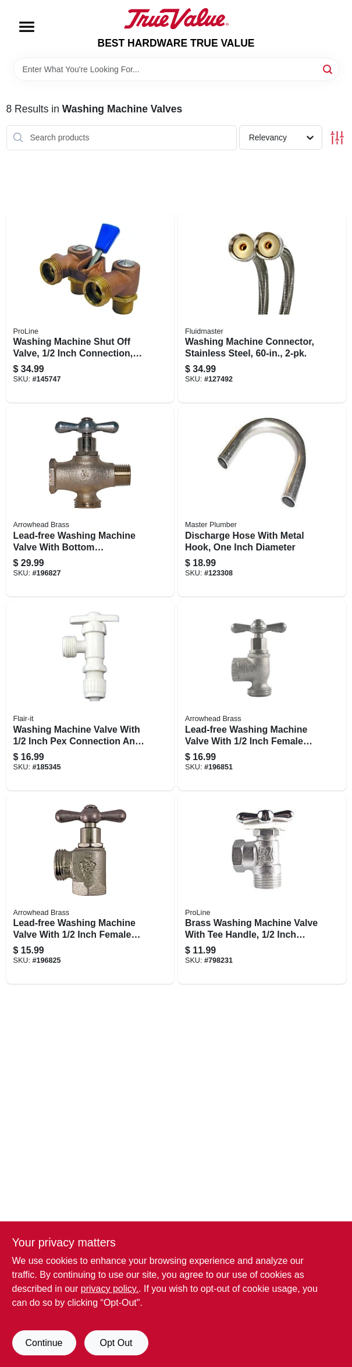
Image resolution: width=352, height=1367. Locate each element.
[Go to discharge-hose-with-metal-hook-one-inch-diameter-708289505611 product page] (262, 501)
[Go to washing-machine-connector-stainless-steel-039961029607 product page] (262, 308)
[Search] (328, 68)
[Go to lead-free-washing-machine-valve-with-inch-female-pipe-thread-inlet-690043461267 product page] (262, 695)
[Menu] (26, 26)
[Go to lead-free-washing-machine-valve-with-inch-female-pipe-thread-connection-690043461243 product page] (90, 889)
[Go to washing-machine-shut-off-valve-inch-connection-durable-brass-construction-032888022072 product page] (90, 308)
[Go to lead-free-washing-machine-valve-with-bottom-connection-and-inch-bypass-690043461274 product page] (90, 501)
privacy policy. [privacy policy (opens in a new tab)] (109, 1289)
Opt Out (115, 1343)
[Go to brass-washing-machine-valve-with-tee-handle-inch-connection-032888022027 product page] (262, 889)
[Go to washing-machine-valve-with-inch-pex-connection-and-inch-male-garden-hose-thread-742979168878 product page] (90, 695)
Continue (43, 1343)
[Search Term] (176, 69)
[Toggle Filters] (337, 137)
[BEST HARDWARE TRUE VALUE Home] (176, 18)
